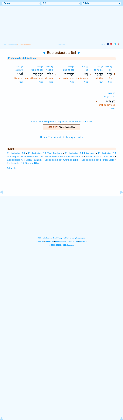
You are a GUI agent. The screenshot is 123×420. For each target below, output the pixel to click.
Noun (101, 82)
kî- (110, 70)
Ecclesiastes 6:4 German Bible (23, 163)
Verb (86, 82)
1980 (48, 67)
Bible (5, 45)
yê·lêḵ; (49, 70)
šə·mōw (19, 70)
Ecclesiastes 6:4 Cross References (65, 156)
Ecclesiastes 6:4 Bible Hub (100, 156)
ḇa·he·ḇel (98, 70)
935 (83, 67)
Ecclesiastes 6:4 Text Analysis (45, 153)
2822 (70, 67)
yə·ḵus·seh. (109, 96)
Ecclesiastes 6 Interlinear (22, 58)
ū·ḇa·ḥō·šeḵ (68, 70)
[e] (111, 67)
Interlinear (13, 45)
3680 (110, 93)
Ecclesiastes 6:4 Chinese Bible (61, 160)
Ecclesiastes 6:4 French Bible (97, 160)
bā (86, 70)
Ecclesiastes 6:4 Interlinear (80, 153)
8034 (19, 67)
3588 (107, 67)
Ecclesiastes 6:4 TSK (32, 156)
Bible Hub (12, 168)
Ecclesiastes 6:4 (16, 153)
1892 (98, 67)
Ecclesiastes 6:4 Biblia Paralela (24, 160)
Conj (110, 82)
